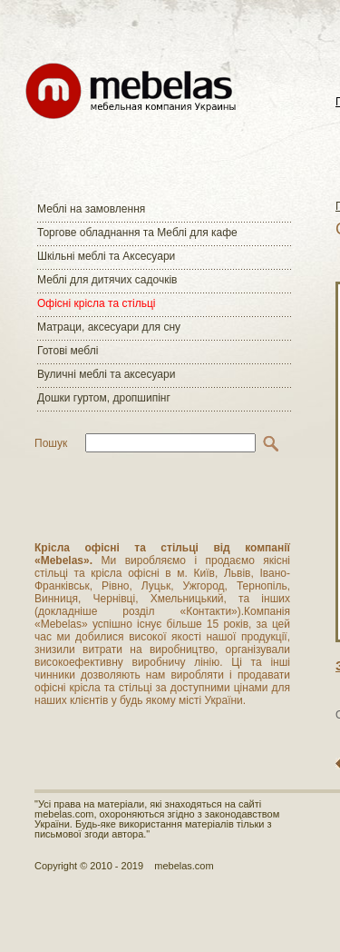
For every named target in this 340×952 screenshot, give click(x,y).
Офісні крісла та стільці (96, 303)
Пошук (50, 443)
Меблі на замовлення (91, 209)
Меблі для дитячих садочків (107, 279)
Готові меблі (67, 350)
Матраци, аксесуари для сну (108, 327)
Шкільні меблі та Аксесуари (106, 256)
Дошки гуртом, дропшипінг (103, 398)
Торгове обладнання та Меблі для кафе (137, 232)
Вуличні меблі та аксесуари (106, 374)
